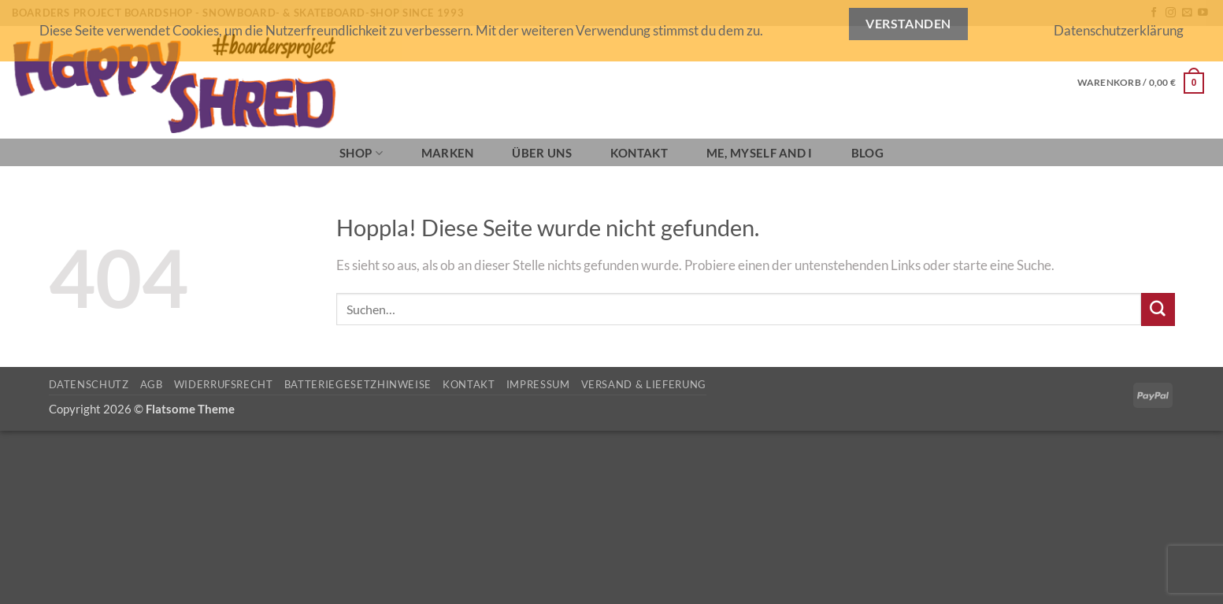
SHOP (361, 153)
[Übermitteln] (1157, 309)
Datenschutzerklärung (1119, 30)
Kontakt (639, 153)
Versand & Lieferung (643, 384)
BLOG (867, 153)
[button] (1140, 82)
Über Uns (541, 153)
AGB (151, 384)
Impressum (538, 384)
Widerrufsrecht (223, 384)
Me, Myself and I (759, 153)
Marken (447, 153)
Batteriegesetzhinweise (358, 384)
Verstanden (908, 23)
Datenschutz (89, 384)
